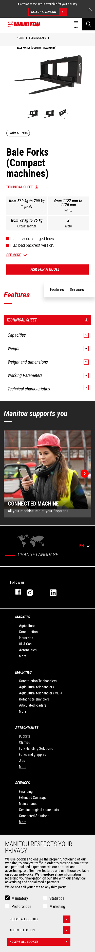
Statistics (56, 898)
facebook (16, 591)
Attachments (27, 727)
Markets (22, 617)
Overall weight (26, 226)
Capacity (26, 206)
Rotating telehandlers (34, 699)
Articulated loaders (32, 705)
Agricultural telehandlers (36, 687)
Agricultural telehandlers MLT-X (41, 693)
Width (68, 210)
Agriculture (27, 626)
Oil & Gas (25, 644)
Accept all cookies (40, 942)
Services (22, 783)
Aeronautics (28, 650)
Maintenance (28, 804)
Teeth (68, 226)
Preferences (21, 906)
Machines (23, 672)
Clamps (24, 742)
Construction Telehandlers (38, 681)
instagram (33, 591)
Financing (26, 791)
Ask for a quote (60, 269)
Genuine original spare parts (39, 810)
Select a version (48, 11)
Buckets (24, 736)
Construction (28, 632)
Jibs (22, 761)
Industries (26, 638)
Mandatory (19, 898)
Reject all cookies (40, 919)
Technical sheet (19, 187)
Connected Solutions (34, 816)
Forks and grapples (32, 754)
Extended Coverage (33, 798)
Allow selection (40, 930)
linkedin (57, 591)
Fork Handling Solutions (36, 748)
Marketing (57, 906)
